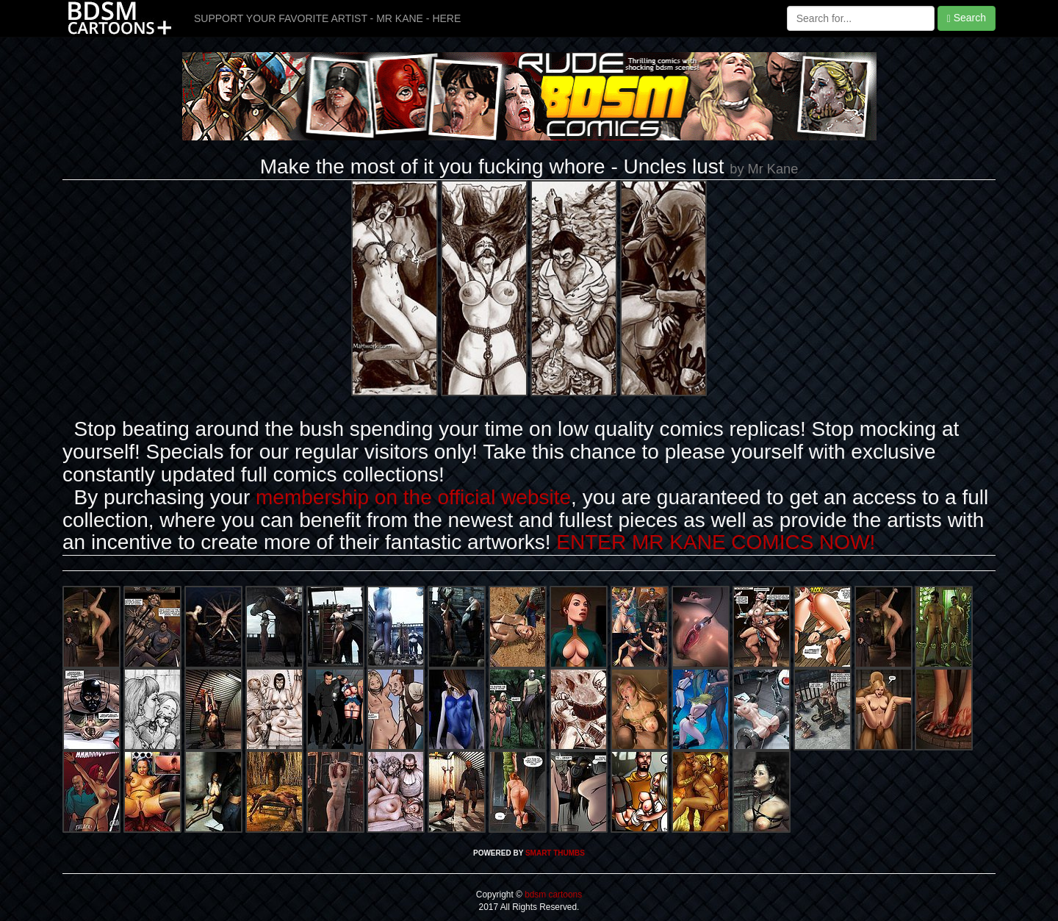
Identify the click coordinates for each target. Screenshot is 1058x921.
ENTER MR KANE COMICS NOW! (715, 542)
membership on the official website (413, 497)
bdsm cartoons (552, 894)
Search (966, 18)
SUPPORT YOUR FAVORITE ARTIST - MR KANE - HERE (327, 18)
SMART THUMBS (555, 853)
